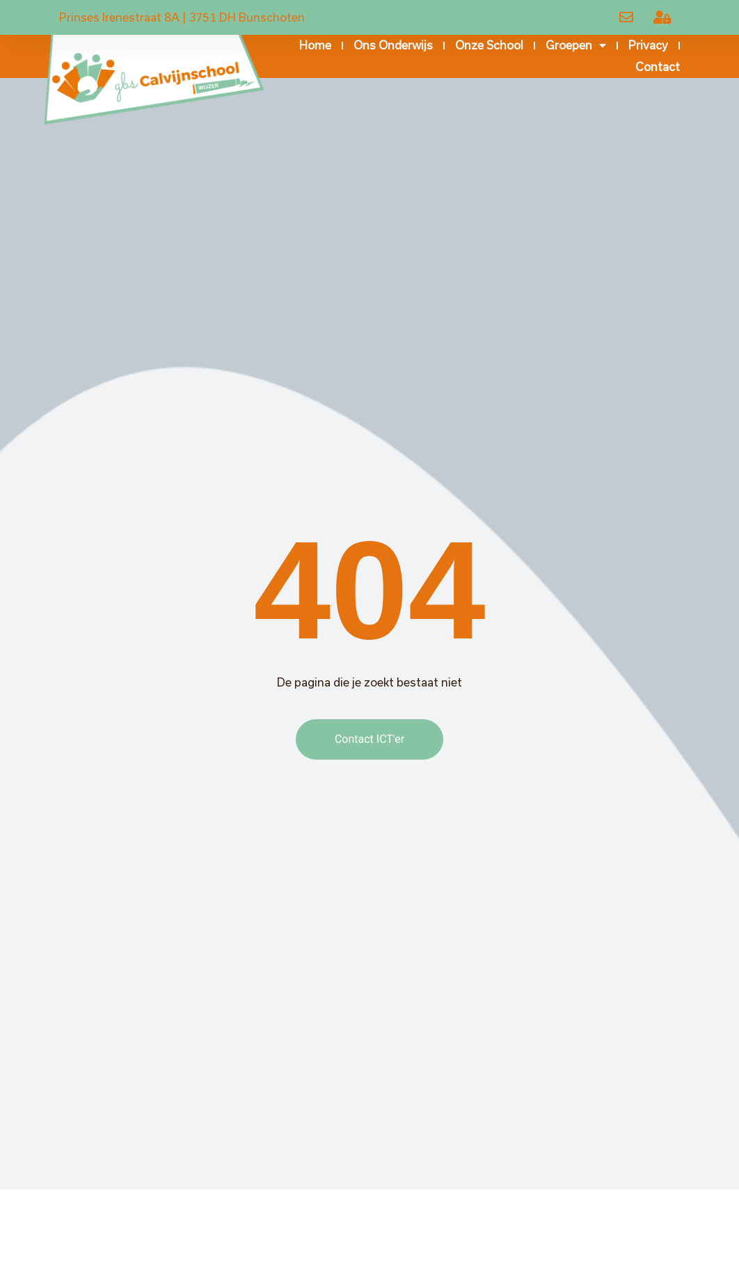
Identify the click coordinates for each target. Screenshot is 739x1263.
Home (315, 45)
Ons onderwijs (393, 45)
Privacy (648, 45)
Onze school (489, 45)
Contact (657, 66)
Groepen (576, 45)
